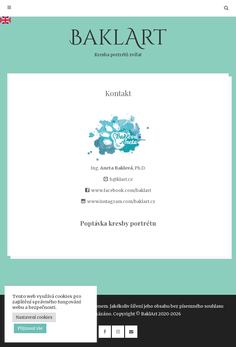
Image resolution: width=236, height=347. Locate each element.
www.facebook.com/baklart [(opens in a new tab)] (121, 190)
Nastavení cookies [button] (34, 317)
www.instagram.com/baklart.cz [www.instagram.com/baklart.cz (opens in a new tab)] (121, 201)
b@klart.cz (121, 179)
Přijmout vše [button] (30, 328)
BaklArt (118, 41)
